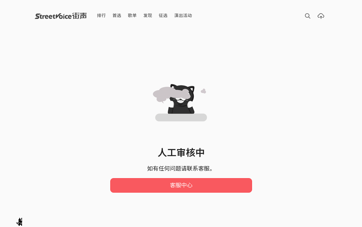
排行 (101, 15)
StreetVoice (61, 16)
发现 (147, 15)
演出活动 (183, 15)
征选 (163, 15)
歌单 (132, 15)
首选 (116, 15)
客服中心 (181, 185)
